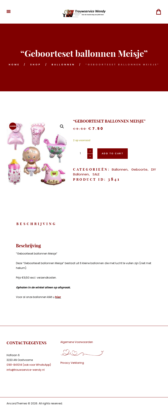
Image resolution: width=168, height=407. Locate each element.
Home (14, 64)
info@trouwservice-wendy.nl (26, 370)
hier (58, 297)
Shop (35, 64)
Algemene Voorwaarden (76, 342)
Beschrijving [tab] (36, 224)
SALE (96, 174)
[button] (62, 126)
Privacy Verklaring (72, 363)
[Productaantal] (83, 153)
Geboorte (139, 169)
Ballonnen (63, 64)
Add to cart (113, 153)
